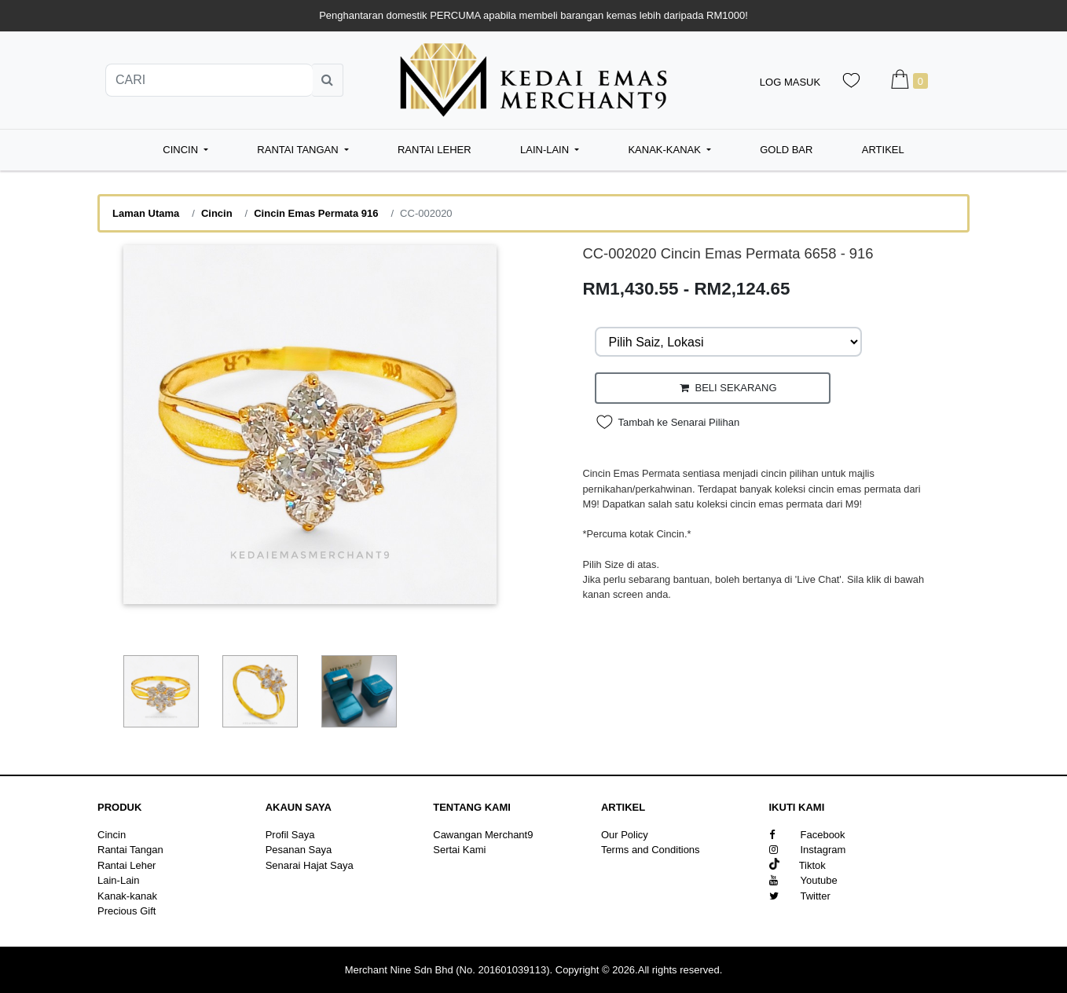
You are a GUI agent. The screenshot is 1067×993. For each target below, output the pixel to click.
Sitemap (620, 865)
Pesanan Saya (299, 850)
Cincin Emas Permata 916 (316, 213)
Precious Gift (126, 911)
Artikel (883, 150)
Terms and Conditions (650, 850)
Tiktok (797, 865)
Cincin (217, 213)
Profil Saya (290, 835)
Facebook (807, 835)
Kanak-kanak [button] (665, 150)
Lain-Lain (118, 880)
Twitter (799, 896)
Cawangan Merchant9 (483, 835)
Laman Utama (145, 213)
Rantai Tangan (130, 850)
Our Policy (624, 835)
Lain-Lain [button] (546, 150)
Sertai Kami (459, 850)
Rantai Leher (434, 150)
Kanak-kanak (127, 896)
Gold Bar (786, 150)
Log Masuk (790, 82)
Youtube (803, 880)
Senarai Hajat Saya (310, 865)
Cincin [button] (181, 150)
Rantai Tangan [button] (299, 150)
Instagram (807, 850)
